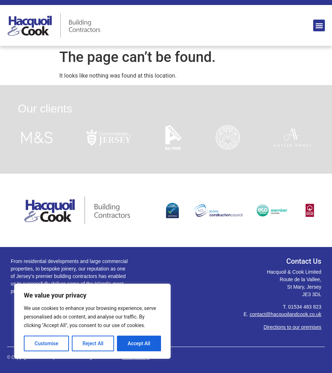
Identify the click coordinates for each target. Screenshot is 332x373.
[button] (319, 25)
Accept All (139, 343)
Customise (46, 343)
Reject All (92, 343)
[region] (92, 321)
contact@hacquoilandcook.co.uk (285, 314)
